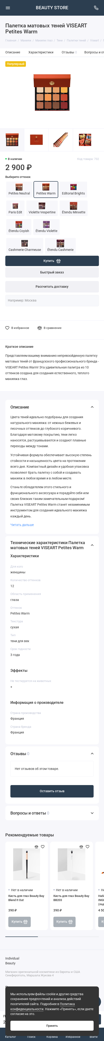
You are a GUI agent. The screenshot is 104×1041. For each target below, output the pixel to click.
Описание (12, 52)
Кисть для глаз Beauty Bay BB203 (71, 898)
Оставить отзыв (52, 791)
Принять (52, 1025)
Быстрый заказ (52, 272)
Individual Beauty (12, 961)
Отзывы (69, 52)
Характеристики (40, 52)
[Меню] (8, 8)
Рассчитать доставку (52, 287)
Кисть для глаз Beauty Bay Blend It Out (26, 898)
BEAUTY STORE (52, 7)
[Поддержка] (96, 8)
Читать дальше (22, 525)
